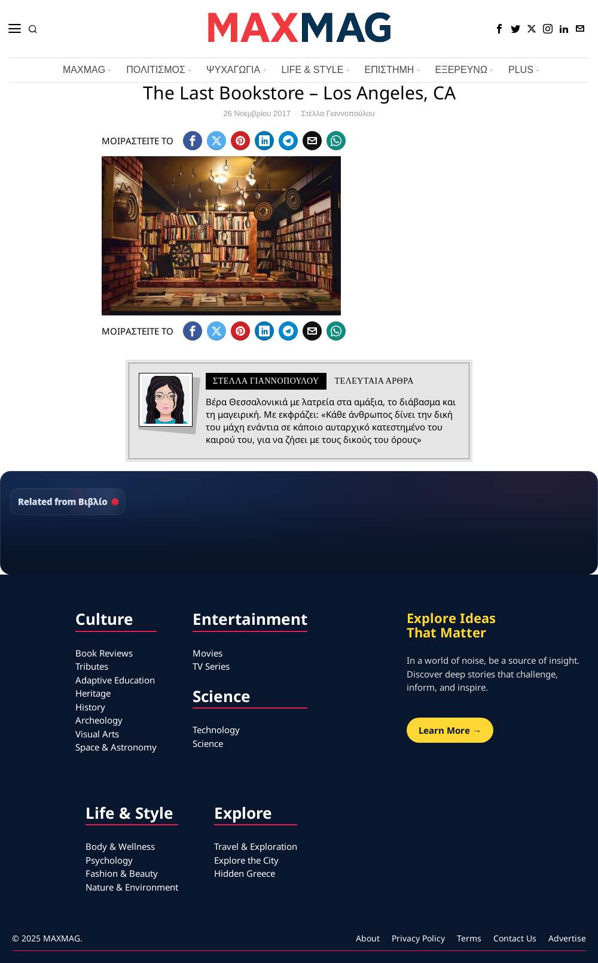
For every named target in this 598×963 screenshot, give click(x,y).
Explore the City (246, 860)
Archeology (99, 720)
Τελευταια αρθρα (374, 380)
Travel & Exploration (255, 846)
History (90, 707)
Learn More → (450, 730)
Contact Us (514, 938)
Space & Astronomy (116, 747)
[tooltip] (499, 29)
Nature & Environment (132, 887)
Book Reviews (104, 653)
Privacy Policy (418, 938)
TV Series (211, 666)
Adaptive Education (115, 680)
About (368, 938)
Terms (469, 938)
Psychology (109, 860)
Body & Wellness (120, 846)
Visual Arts (97, 734)
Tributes (91, 666)
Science (208, 743)
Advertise (567, 938)
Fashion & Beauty (122, 873)
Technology (216, 730)
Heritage (93, 693)
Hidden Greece (244, 873)
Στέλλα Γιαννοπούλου (338, 113)
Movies (207, 653)
